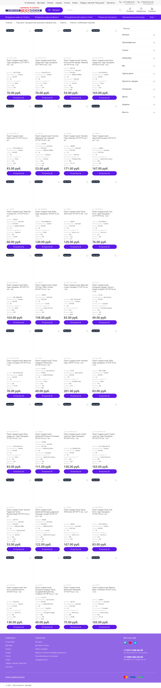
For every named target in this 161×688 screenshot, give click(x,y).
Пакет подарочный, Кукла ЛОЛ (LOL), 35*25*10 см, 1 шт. (76, 212)
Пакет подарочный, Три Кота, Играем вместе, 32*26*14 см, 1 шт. (17, 589)
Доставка (41, 3)
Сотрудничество (41, 660)
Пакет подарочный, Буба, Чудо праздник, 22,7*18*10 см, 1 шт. (18, 62)
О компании (30, 3)
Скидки (59, 3)
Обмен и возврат (41, 649)
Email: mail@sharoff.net (15, 677)
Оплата (50, 3)
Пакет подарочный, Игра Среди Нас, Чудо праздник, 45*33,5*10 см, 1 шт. (103, 62)
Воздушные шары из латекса (18, 17)
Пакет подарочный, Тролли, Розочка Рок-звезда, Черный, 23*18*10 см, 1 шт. (76, 62)
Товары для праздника (107, 17)
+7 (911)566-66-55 (127, 2)
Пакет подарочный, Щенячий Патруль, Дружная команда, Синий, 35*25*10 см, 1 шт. (47, 513)
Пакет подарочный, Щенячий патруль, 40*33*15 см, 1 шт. (104, 138)
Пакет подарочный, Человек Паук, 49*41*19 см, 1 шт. (76, 361)
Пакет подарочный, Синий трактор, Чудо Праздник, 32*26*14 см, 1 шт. (75, 436)
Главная (9, 22)
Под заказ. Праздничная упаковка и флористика (36, 22)
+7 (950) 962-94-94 (145, 2)
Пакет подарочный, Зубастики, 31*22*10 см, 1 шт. (17, 138)
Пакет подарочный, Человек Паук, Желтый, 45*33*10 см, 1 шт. (76, 138)
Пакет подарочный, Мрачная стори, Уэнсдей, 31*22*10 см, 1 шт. (76, 287)
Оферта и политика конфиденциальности (50, 653)
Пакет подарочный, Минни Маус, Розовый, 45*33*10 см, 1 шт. (104, 589)
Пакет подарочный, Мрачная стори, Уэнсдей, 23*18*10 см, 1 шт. (19, 362)
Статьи (67, 3)
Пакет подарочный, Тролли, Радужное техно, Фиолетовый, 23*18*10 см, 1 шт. (18, 513)
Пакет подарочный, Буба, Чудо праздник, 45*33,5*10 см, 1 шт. (18, 287)
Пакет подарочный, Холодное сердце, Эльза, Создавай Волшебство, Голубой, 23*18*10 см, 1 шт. (46, 590)
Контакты (111, 3)
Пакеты (63, 22)
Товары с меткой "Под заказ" (92, 3)
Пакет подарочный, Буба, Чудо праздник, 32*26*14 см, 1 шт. (47, 213)
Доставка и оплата (42, 645)
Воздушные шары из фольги (47, 17)
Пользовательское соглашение (46, 656)
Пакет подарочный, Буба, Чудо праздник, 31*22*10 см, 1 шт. (104, 362)
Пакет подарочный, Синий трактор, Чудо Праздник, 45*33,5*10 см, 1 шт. (103, 436)
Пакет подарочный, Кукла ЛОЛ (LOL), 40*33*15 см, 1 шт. (76, 511)
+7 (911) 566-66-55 (133, 650)
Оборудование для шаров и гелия (78, 17)
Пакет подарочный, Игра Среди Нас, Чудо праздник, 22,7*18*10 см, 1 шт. (46, 62)
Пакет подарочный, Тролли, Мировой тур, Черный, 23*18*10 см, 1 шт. (47, 138)
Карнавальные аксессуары (133, 17)
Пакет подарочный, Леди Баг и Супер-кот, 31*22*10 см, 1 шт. (19, 213)
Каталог (54, 10)
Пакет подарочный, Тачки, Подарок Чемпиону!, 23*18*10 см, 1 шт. (46, 362)
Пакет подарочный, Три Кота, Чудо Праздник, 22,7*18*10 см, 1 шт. (102, 213)
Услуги (75, 3)
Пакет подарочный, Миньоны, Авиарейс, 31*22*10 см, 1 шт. (72, 589)
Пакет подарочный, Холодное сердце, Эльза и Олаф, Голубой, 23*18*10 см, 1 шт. (104, 288)
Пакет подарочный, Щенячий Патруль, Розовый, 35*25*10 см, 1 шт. (47, 436)
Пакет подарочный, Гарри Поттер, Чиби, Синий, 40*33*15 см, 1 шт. (46, 287)
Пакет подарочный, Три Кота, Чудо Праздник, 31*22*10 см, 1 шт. (102, 512)
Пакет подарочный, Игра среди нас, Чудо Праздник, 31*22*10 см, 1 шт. (18, 436)
